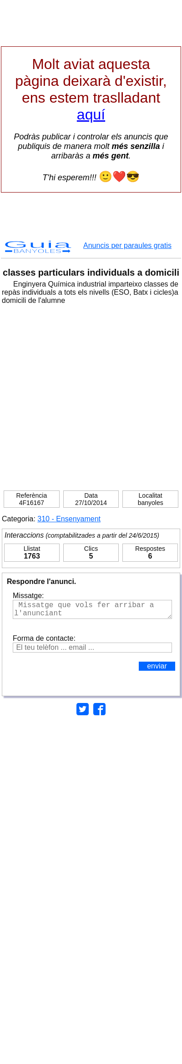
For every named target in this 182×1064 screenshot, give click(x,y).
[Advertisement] (96, 394)
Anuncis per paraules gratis (127, 245)
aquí (91, 114)
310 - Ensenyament (69, 519)
